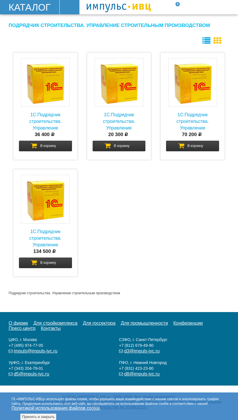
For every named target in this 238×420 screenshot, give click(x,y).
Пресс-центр (22, 328)
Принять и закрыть (38, 417)
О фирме (18, 323)
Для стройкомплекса (55, 323)
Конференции (188, 323)
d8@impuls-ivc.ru (142, 373)
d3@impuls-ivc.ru (142, 351)
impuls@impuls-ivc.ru (35, 351)
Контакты (51, 328)
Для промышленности (144, 323)
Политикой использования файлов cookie (55, 408)
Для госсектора (99, 323)
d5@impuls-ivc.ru (31, 373)
